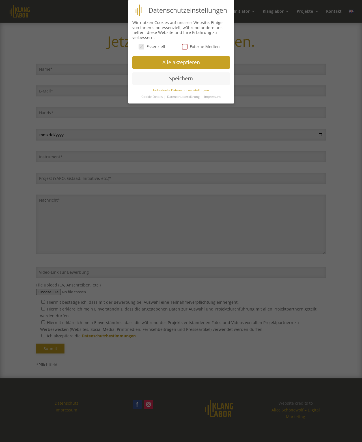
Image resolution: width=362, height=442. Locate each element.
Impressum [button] (212, 94)
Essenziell (152, 43)
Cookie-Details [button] (152, 94)
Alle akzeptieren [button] (181, 59)
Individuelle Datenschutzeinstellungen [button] (181, 87)
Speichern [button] (181, 75)
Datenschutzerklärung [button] (184, 94)
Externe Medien (201, 43)
